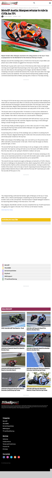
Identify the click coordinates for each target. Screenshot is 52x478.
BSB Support (8, 276)
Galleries (5, 439)
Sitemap (5, 449)
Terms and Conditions (9, 444)
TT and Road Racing (11, 279)
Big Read (7, 273)
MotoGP (7, 8)
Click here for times (7, 210)
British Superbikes (10, 270)
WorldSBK (8, 268)
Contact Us (6, 446)
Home (2, 8)
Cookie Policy (7, 441)
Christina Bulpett (8, 16)
